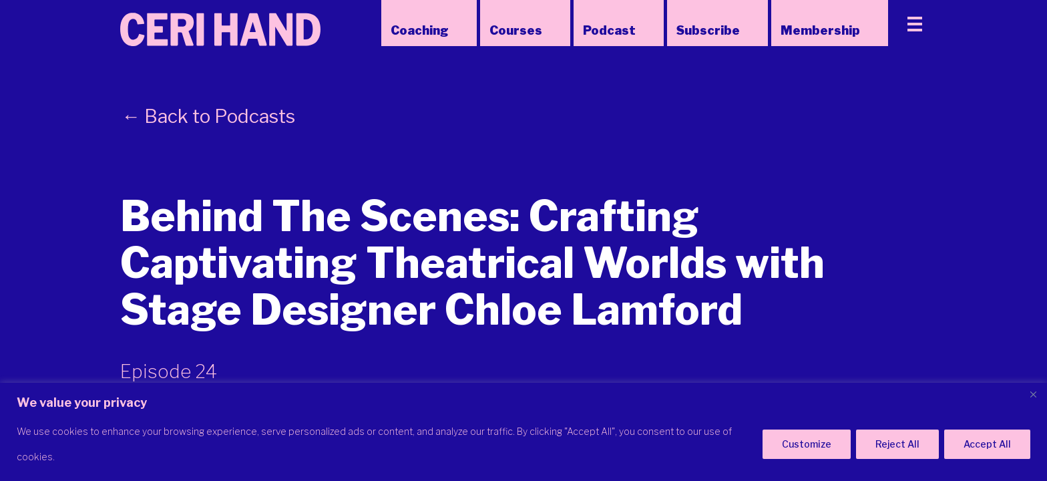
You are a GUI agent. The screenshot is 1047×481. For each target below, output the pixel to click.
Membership (820, 30)
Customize (806, 444)
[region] (523, 432)
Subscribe (708, 30)
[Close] (1033, 394)
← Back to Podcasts (208, 116)
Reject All (897, 444)
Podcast (609, 30)
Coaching (420, 30)
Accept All (987, 444)
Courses (515, 30)
